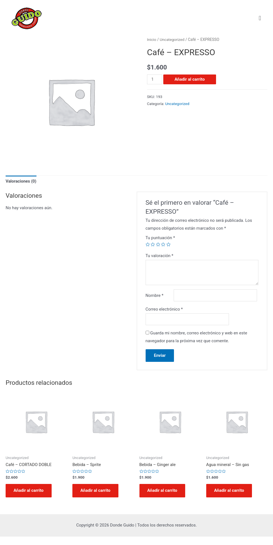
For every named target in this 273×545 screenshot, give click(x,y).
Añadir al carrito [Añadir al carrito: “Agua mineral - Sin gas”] (230, 498)
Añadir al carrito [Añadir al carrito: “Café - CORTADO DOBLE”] (29, 498)
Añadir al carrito (190, 79)
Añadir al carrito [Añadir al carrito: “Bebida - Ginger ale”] (163, 498)
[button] (260, 18)
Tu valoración (159, 255)
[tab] (21, 182)
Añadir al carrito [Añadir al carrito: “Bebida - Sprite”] (96, 498)
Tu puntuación (160, 237)
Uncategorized (172, 39)
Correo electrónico (164, 317)
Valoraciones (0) (21, 181)
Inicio (151, 39)
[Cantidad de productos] (154, 79)
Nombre (155, 293)
